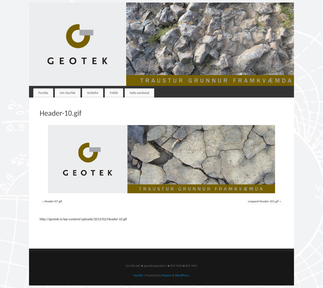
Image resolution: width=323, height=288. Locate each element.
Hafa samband (139, 93)
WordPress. (182, 275)
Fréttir (114, 93)
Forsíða (43, 93)
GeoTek (138, 275)
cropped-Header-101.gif (263, 201)
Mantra (166, 275)
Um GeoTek (67, 93)
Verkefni (92, 93)
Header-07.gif (53, 201)
